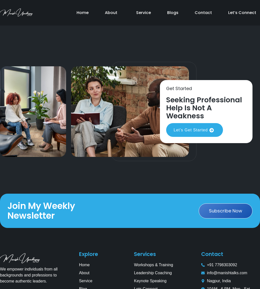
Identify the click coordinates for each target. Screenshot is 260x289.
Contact (203, 13)
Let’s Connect (242, 13)
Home (83, 13)
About (111, 13)
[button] (112, 13)
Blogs (172, 13)
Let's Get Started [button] (195, 130)
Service (143, 13)
